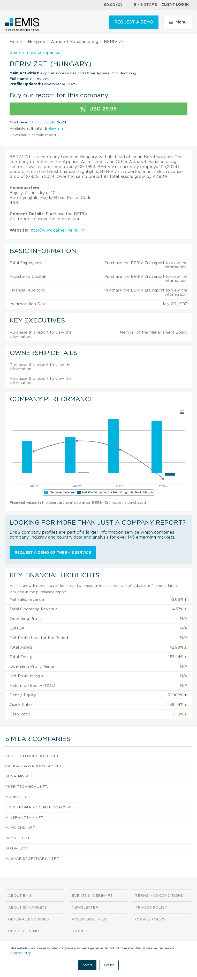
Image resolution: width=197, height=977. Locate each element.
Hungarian (57, 128)
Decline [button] (109, 965)
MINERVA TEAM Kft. (24, 818)
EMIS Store (141, 5)
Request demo (23, 931)
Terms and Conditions (159, 895)
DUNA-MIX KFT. (19, 776)
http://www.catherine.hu (56, 230)
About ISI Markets (27, 907)
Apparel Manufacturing (74, 42)
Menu (178, 22)
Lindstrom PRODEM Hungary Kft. (40, 807)
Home (16, 42)
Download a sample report (33, 135)
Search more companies (35, 53)
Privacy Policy (151, 907)
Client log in (175, 4)
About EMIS (20, 895)
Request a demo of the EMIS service (53, 553)
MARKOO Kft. (18, 797)
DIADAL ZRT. (17, 848)
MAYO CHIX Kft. (20, 828)
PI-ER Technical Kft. (26, 787)
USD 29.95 (98, 109)
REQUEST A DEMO (134, 22)
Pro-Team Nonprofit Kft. (32, 756)
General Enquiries (28, 919)
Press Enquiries (89, 919)
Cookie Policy (150, 919)
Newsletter (85, 907)
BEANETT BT (17, 838)
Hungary (36, 42)
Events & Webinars (92, 895)
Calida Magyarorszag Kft (33, 766)
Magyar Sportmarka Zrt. (32, 859)
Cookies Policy (20, 953)
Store (78, 931)
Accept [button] (87, 965)
